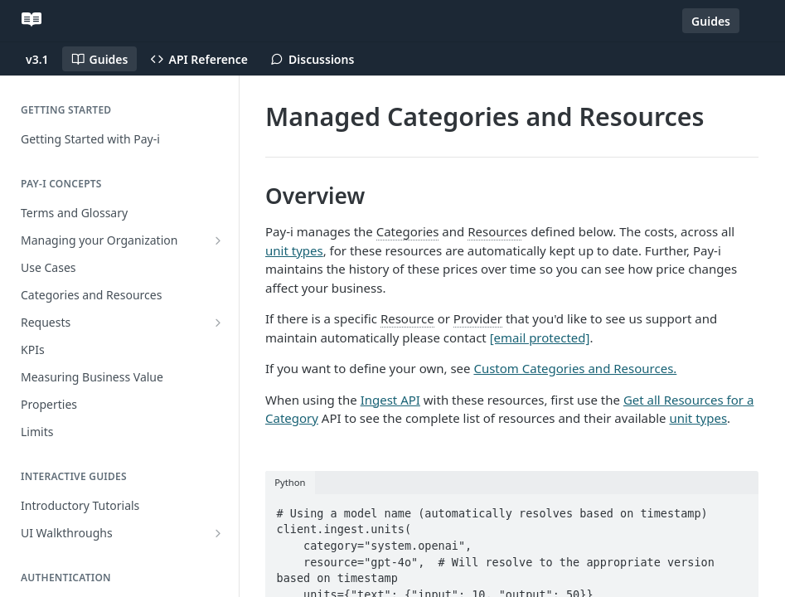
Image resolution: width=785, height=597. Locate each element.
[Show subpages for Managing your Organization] (218, 240)
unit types (294, 250)
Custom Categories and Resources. (574, 368)
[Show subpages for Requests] (218, 322)
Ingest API (390, 399)
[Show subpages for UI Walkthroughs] (218, 533)
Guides (710, 21)
